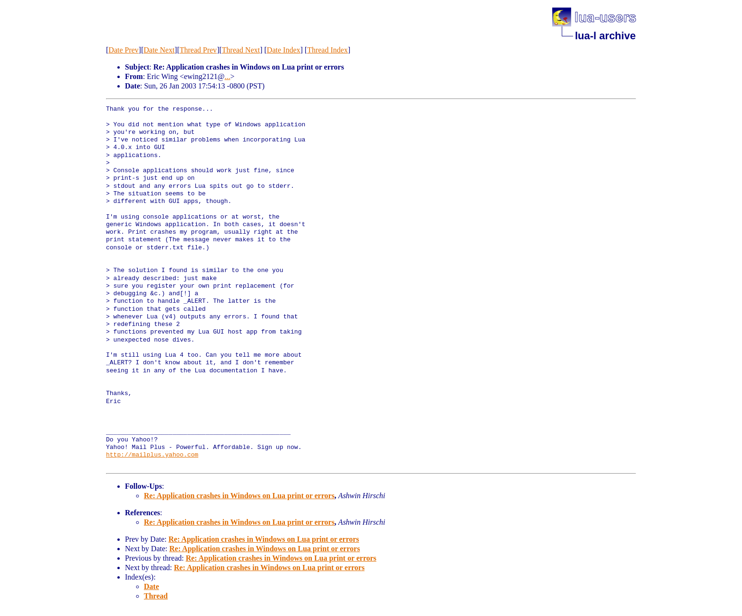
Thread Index (327, 50)
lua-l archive (605, 36)
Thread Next (241, 50)
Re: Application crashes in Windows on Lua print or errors (239, 496)
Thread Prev (198, 50)
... (227, 76)
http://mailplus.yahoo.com (152, 455)
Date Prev (123, 50)
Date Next (159, 50)
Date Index (283, 50)
